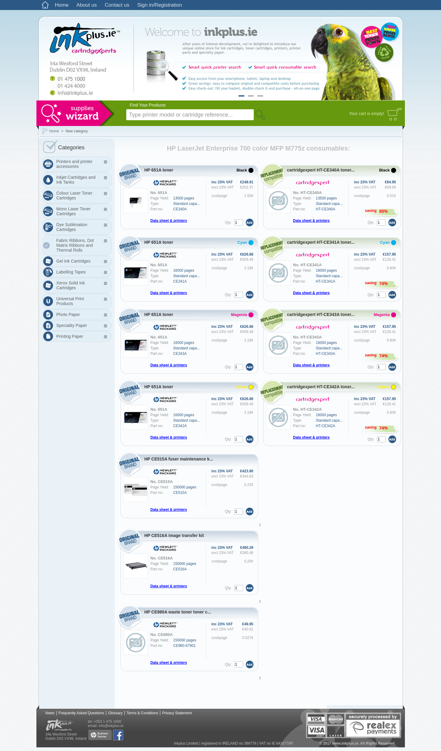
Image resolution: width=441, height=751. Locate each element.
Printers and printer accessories (74, 164)
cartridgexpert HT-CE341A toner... (321, 242)
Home (62, 5)
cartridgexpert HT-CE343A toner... (321, 314)
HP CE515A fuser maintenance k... (178, 459)
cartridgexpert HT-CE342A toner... (321, 386)
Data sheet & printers (169, 221)
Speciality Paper (71, 325)
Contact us (117, 5)
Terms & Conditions (142, 713)
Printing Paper (69, 336)
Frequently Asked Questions (81, 713)
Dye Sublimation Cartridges (71, 227)
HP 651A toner (158, 170)
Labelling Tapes (71, 272)
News (50, 713)
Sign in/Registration (159, 5)
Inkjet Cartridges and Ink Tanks (76, 180)
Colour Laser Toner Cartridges (74, 195)
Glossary (115, 713)
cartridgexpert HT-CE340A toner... (321, 170)
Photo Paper (68, 314)
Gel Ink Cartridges (73, 261)
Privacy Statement (177, 713)
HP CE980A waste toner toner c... (177, 612)
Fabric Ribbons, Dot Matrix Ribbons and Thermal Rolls (75, 245)
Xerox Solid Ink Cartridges (70, 285)
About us (86, 5)
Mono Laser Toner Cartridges (73, 211)
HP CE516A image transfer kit (174, 535)
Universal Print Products (70, 301)
